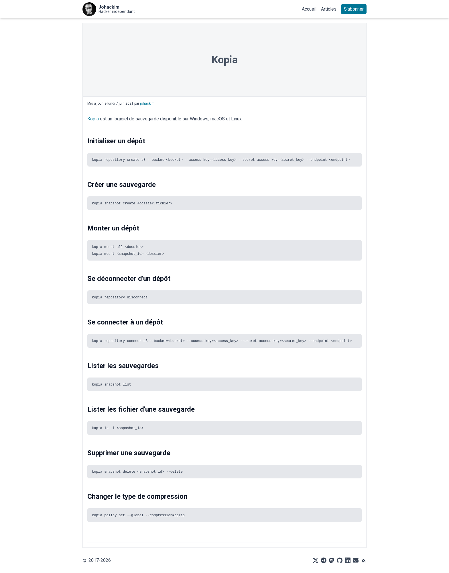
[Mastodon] (331, 560)
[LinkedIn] (347, 560)
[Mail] (356, 560)
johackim (147, 103)
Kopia (93, 119)
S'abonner (354, 9)
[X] (315, 560)
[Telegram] (323, 560)
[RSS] (364, 560)
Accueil (309, 9)
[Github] (339, 560)
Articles (328, 9)
